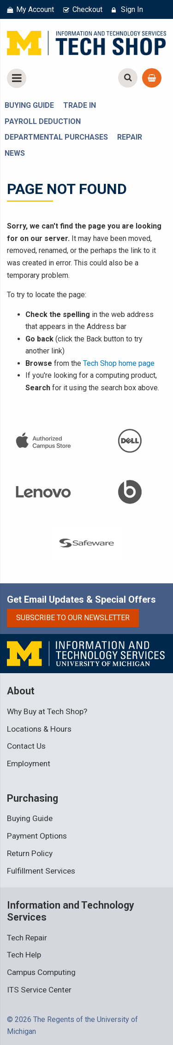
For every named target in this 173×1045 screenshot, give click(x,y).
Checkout (87, 9)
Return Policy (30, 853)
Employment (28, 763)
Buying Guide (30, 818)
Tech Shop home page (119, 363)
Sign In (132, 9)
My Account (35, 9)
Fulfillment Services (41, 870)
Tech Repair (27, 937)
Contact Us (26, 746)
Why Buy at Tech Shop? (47, 711)
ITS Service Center (39, 989)
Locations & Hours (39, 729)
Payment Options (37, 835)
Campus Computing (41, 972)
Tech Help (24, 954)
